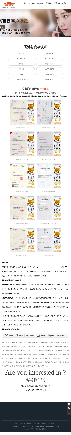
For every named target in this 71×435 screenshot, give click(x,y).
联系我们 (57, 3)
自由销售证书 (49, 76)
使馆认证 (21, 53)
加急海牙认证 (49, 65)
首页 (24, 3)
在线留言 (65, 3)
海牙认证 (21, 70)
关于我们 (48, 3)
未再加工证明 (49, 70)
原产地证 (21, 65)
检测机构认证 (49, 82)
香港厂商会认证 (49, 59)
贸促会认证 (49, 53)
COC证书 (21, 76)
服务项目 (32, 3)
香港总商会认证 (21, 59)
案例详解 (40, 3)
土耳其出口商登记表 (21, 82)
